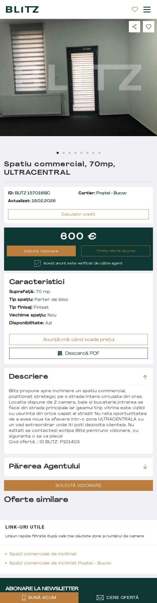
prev (7, 77)
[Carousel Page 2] (64, 153)
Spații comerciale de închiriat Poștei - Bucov (60, 563)
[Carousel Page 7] (93, 153)
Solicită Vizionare (41, 251)
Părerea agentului (78, 467)
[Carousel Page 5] (81, 153)
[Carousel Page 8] (99, 153)
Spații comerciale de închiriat (43, 554)
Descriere (78, 377)
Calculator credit (78, 215)
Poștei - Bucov (102, 193)
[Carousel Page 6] (87, 153)
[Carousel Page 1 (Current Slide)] (58, 153)
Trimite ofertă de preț (116, 251)
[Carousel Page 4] (75, 153)
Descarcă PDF (78, 352)
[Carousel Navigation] (78, 77)
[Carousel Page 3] (69, 153)
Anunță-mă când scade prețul (78, 340)
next (150, 77)
